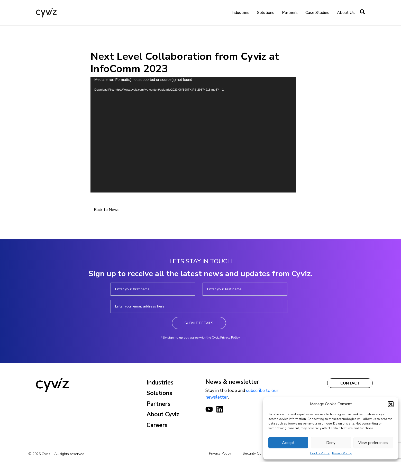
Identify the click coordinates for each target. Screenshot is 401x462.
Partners (290, 12)
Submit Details (199, 323)
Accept (288, 442)
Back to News (107, 210)
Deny (330, 442)
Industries (240, 12)
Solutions (265, 12)
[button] (390, 404)
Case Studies (317, 12)
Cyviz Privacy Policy (226, 337)
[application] (193, 134)
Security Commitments (261, 453)
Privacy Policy (342, 453)
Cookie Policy (320, 453)
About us (346, 12)
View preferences (373, 442)
